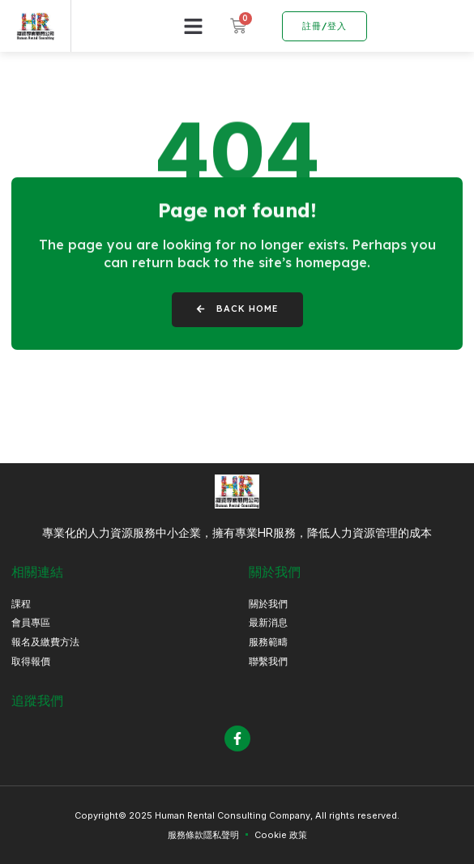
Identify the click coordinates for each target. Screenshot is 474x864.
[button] (193, 26)
